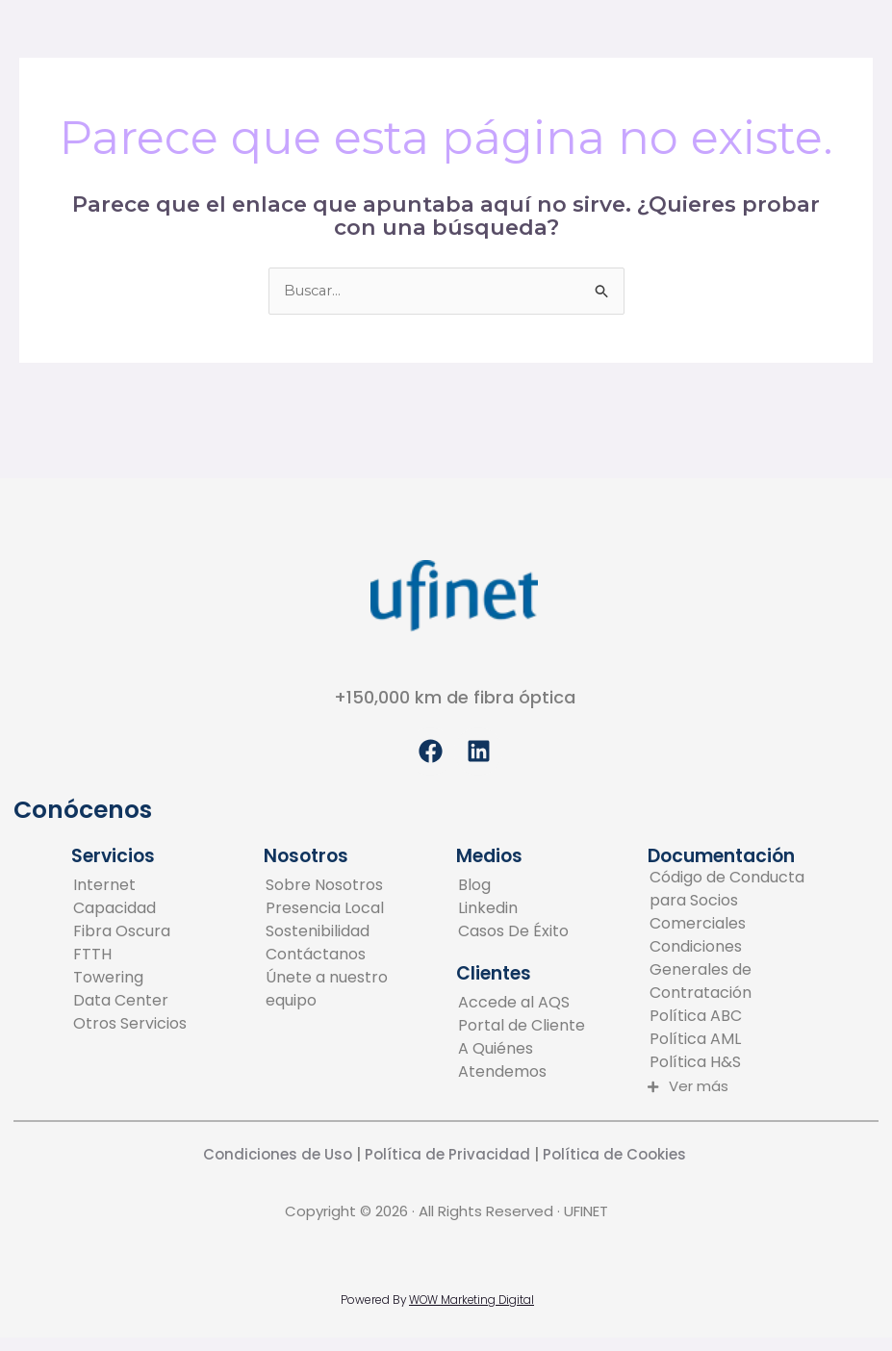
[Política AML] (733, 1040)
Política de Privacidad (445, 1154)
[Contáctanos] (349, 955)
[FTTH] (129, 955)
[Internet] (129, 886)
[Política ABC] (733, 1017)
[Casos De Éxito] (513, 932)
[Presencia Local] (349, 909)
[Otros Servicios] (129, 1024)
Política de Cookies (616, 1154)
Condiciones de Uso (277, 1154)
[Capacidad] (129, 909)
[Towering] (129, 978)
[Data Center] (129, 1001)
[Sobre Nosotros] (349, 886)
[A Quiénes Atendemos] (541, 1060)
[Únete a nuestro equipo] (349, 990)
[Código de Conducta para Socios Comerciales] (733, 901)
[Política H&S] (733, 1063)
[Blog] (513, 886)
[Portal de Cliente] (541, 1025)
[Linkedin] (513, 909)
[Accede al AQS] (541, 1002)
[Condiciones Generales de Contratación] (733, 971)
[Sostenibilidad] (349, 932)
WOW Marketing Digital (472, 1299)
